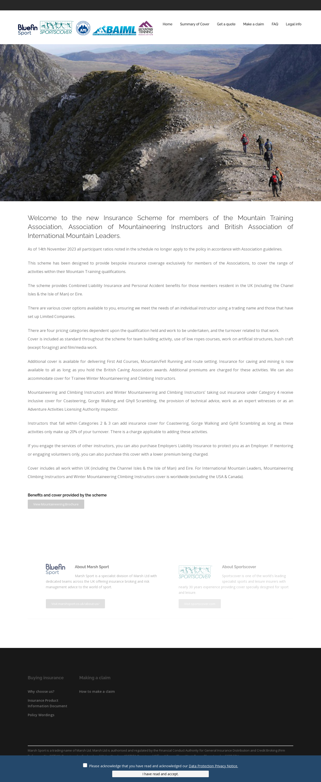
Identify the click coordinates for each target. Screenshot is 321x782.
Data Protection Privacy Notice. (213, 766)
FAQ (275, 24)
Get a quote (226, 24)
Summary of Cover (194, 24)
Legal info (293, 24)
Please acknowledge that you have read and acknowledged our (163, 766)
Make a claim (253, 24)
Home (167, 24)
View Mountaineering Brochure (56, 504)
